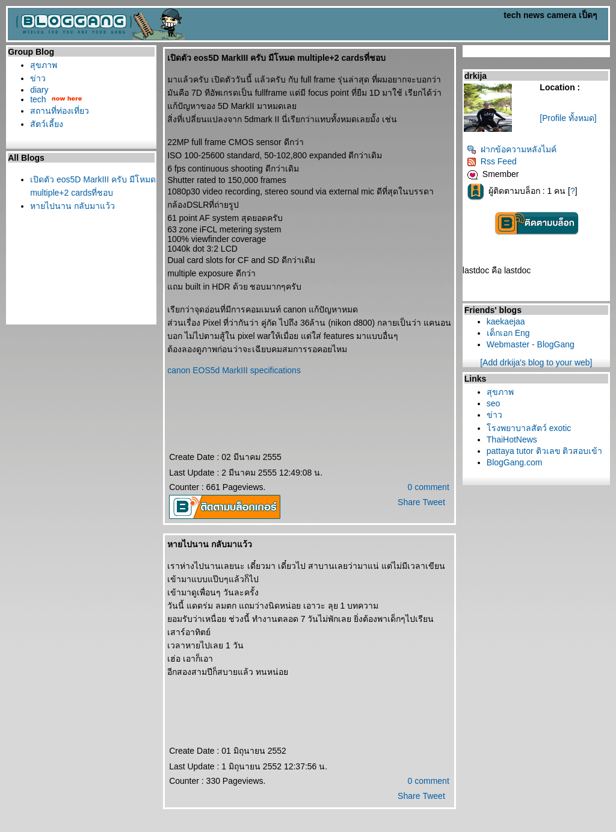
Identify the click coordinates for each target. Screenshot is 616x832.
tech (38, 99)
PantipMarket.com (76, 828)
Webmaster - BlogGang (530, 344)
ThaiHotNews (512, 439)
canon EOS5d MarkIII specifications (234, 370)
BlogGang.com (515, 462)
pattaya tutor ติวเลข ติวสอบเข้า (545, 451)
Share (409, 502)
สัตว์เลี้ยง (46, 124)
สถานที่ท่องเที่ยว (59, 111)
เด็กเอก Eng (508, 333)
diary (39, 90)
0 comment (428, 487)
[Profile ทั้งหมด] (568, 118)
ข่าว (38, 78)
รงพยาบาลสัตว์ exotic (529, 428)
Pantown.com (133, 828)
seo (493, 403)
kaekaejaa (506, 321)
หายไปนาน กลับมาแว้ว (72, 206)
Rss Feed (492, 161)
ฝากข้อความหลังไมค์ (511, 149)
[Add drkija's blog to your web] (536, 362)
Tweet (433, 502)
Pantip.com (23, 828)
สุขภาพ (43, 65)
